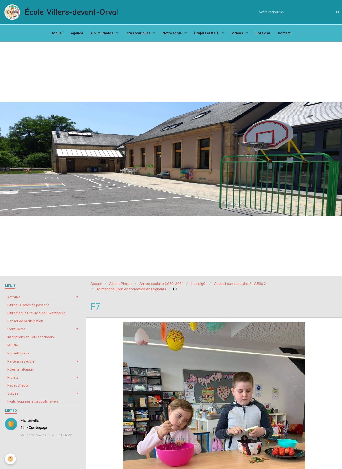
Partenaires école (20, 361)
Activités (14, 297)
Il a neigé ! (199, 284)
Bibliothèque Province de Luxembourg (36, 313)
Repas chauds (18, 385)
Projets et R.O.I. (207, 33)
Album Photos (102, 33)
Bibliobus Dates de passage (28, 305)
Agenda (77, 33)
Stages (12, 393)
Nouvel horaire (18, 353)
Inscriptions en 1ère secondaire (31, 337)
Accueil (57, 33)
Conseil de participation (25, 321)
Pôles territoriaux (20, 369)
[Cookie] (10, 458)
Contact (284, 33)
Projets (12, 377)
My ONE (13, 345)
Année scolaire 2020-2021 (161, 284)
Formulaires (16, 329)
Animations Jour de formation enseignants (131, 289)
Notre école (172, 33)
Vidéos (238, 33)
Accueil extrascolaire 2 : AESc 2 (240, 284)
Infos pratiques (138, 33)
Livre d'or (262, 33)
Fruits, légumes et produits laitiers (33, 401)
